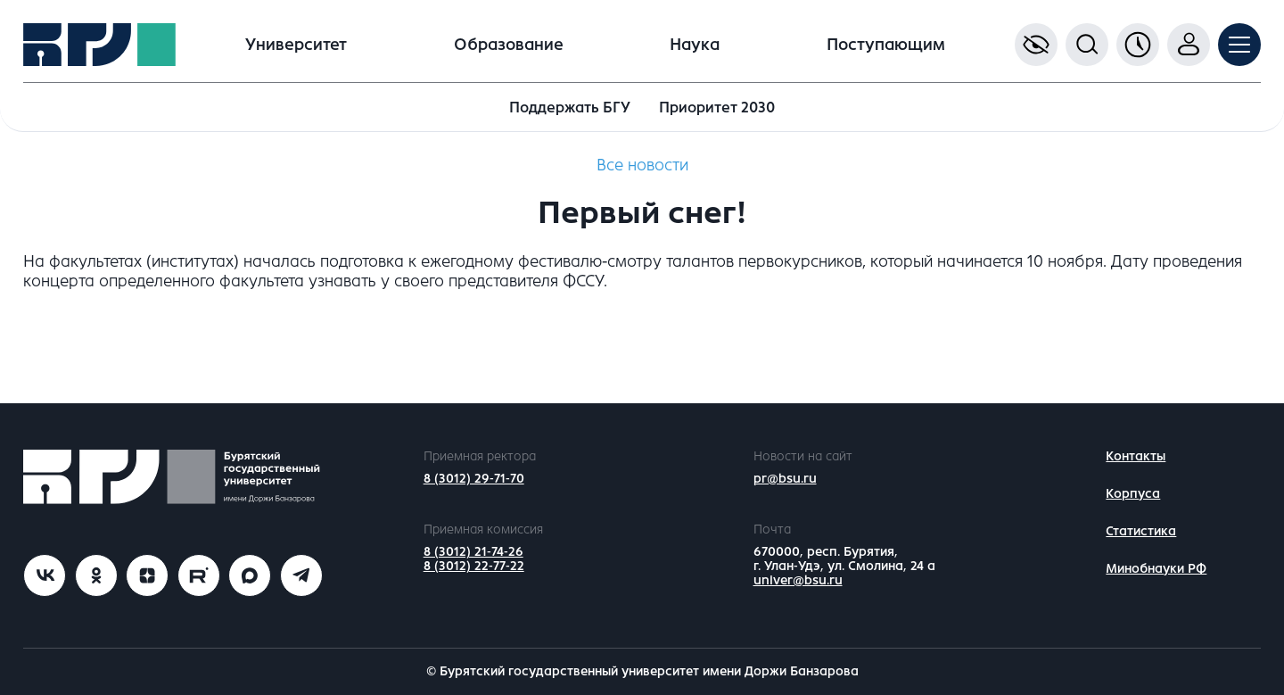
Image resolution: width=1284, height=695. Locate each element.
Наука (695, 45)
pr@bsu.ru (785, 478)
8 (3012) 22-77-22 (474, 566)
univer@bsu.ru (798, 580)
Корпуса (1133, 494)
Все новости (642, 165)
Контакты (1135, 456)
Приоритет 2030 (717, 107)
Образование (509, 45)
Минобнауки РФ (1156, 568)
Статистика (1141, 531)
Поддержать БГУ (569, 107)
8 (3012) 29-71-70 (474, 478)
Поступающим (886, 45)
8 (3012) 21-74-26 (473, 551)
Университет (296, 45)
